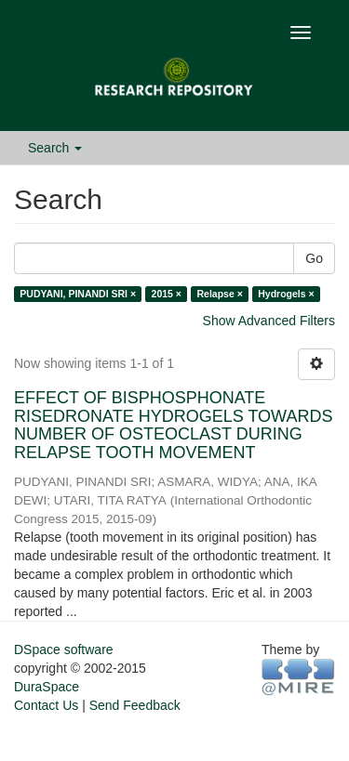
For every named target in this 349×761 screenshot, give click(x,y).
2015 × (166, 293)
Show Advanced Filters (269, 320)
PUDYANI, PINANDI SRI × (78, 293)
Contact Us (46, 705)
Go (314, 258)
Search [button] (55, 147)
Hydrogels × (286, 293)
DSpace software (64, 649)
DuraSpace (46, 686)
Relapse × (219, 293)
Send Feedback (135, 705)
